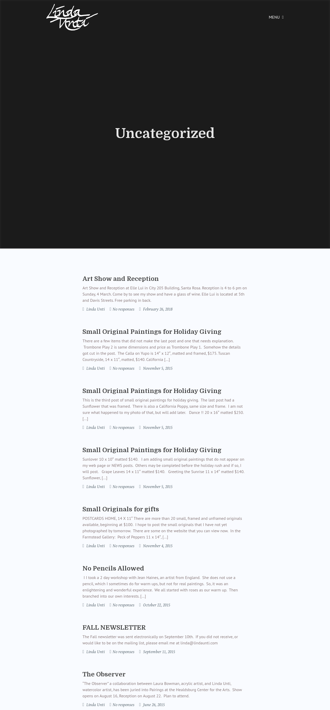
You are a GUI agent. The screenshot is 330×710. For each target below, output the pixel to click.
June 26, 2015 (153, 704)
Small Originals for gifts (120, 509)
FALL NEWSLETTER (114, 627)
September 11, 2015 (158, 651)
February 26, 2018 (157, 309)
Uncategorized (165, 133)
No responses (123, 309)
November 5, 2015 (157, 368)
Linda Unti (95, 309)
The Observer (104, 674)
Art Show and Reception (120, 278)
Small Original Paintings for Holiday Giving (151, 331)
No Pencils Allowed (113, 568)
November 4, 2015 (157, 546)
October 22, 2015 (156, 605)
